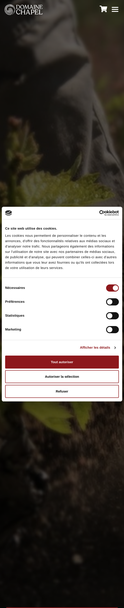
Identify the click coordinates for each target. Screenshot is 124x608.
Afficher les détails (95, 348)
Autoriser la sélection (62, 376)
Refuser (62, 391)
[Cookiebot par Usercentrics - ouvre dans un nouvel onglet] (99, 213)
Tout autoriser (62, 362)
